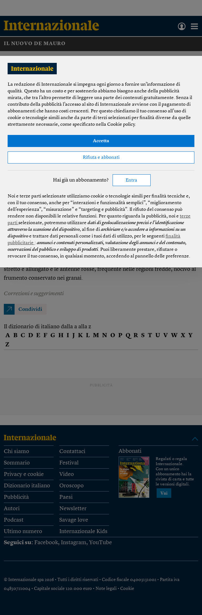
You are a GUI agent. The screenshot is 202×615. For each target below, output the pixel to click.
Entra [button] (131, 180)
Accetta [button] (101, 141)
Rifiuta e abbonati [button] (101, 157)
